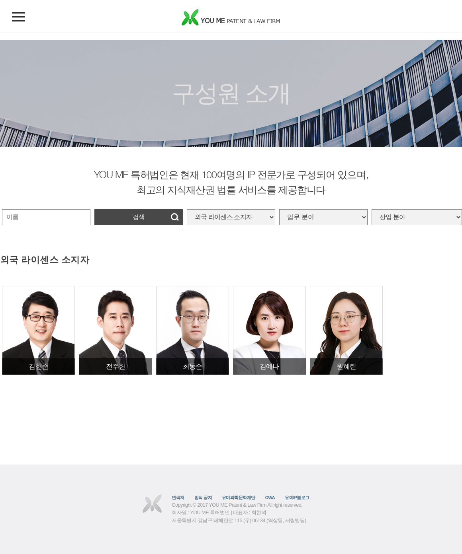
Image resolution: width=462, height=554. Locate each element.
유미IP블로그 (297, 497)
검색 (139, 217)
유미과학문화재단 (238, 497)
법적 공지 (203, 497)
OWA (270, 497)
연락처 (178, 497)
